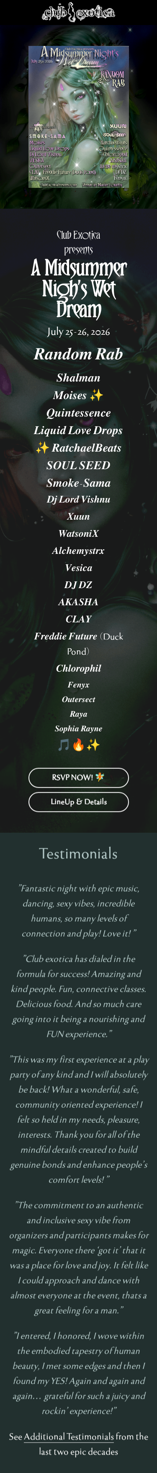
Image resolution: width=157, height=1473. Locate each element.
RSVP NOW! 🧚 (78, 781)
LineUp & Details (79, 805)
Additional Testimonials (69, 1440)
